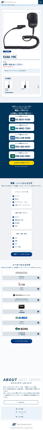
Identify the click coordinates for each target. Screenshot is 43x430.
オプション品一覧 (7, 5)
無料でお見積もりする (23, 163)
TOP (2, 5)
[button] (38, 86)
